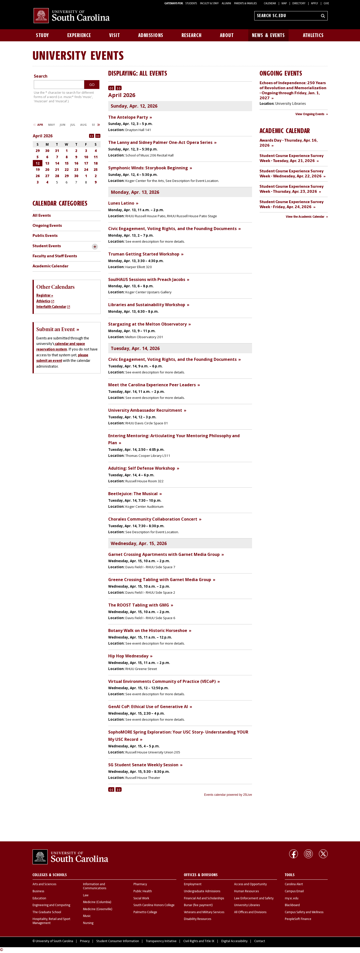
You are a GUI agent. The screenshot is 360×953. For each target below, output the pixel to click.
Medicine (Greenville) (97, 909)
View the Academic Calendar (305, 216)
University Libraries (247, 905)
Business (38, 891)
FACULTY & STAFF (209, 3)
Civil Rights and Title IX (198, 941)
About (227, 35)
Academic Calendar (50, 266)
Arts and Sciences (44, 884)
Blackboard (292, 905)
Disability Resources (197, 919)
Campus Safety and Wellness (304, 912)
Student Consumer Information (117, 941)
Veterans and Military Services (204, 912)
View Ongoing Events (309, 114)
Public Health (142, 891)
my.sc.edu (291, 898)
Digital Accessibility (234, 941)
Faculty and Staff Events (55, 256)
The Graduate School (47, 912)
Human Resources (246, 891)
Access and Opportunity (250, 884)
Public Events (45, 236)
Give (326, 3)
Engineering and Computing (51, 905)
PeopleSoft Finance (298, 919)
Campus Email (294, 891)
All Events (42, 216)
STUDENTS (191, 3)
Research (192, 35)
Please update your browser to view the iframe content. (180, 442)
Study (42, 35)
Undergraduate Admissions (202, 891)
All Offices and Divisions (250, 912)
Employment (193, 884)
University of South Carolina (54, 941)
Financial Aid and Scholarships (204, 898)
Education (39, 898)
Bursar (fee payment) (198, 905)
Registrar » (44, 296)
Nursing (88, 923)
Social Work (141, 898)
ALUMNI (226, 3)
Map (284, 3)
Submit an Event (55, 329)
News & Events (268, 35)
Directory (299, 3)
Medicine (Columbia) (97, 902)
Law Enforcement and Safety (253, 898)
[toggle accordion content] (95, 247)
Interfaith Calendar (51, 307)
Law (86, 895)
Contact (259, 941)
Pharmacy (140, 884)
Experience (79, 35)
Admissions (150, 35)
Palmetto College (145, 912)
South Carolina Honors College (154, 905)
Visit (114, 35)
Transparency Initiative (161, 941)
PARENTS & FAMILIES (245, 3)
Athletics (313, 35)
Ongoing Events (47, 226)
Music (87, 916)
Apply (314, 3)
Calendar (270, 3)
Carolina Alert (294, 884)
